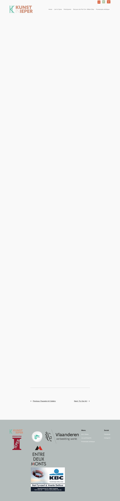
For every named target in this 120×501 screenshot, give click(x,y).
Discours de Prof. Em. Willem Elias (83, 9)
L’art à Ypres (58, 9)
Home (50, 9)
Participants (67, 9)
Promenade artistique (102, 9)
